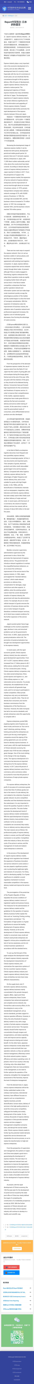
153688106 (10, 1273)
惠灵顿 (16, 1236)
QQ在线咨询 (17, 1379)
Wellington (9, 1236)
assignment (24, 1236)
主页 (5, 15)
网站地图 (17, 1376)
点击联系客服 (17, 1248)
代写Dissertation (17, 1361)
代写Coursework (17, 1372)
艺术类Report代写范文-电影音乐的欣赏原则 (21, 1224)
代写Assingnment (17, 1368)
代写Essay (17, 1365)
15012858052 (11, 1267)
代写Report (11, 15)
